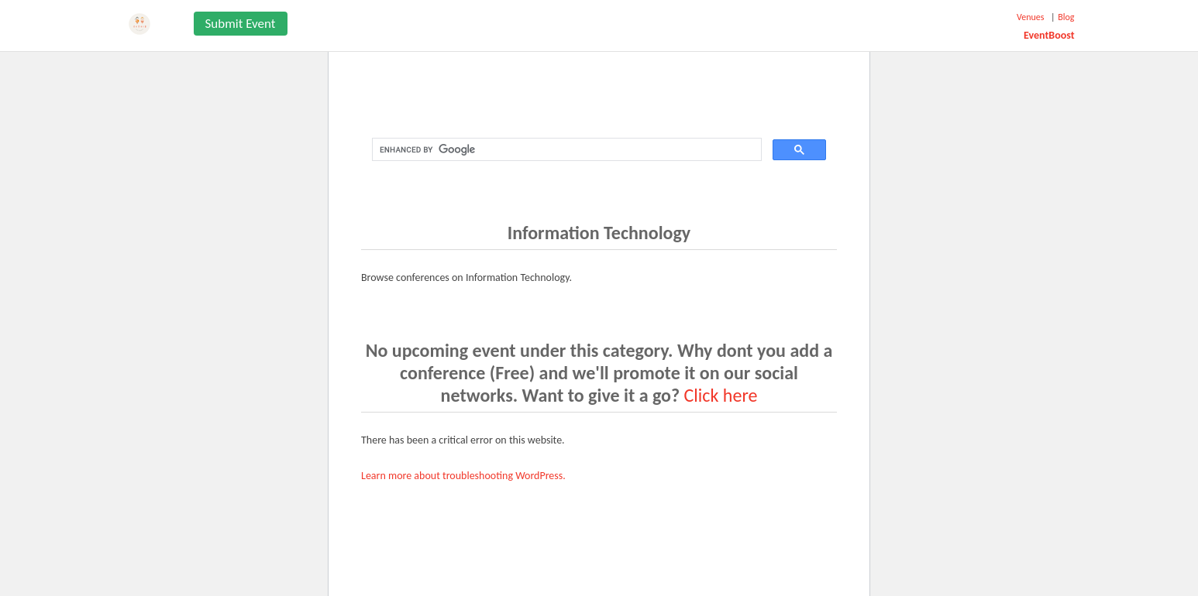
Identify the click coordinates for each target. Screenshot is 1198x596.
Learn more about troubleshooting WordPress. (463, 475)
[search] (565, 149)
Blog (1066, 17)
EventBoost (1049, 35)
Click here (721, 395)
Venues (1030, 17)
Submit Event (240, 23)
